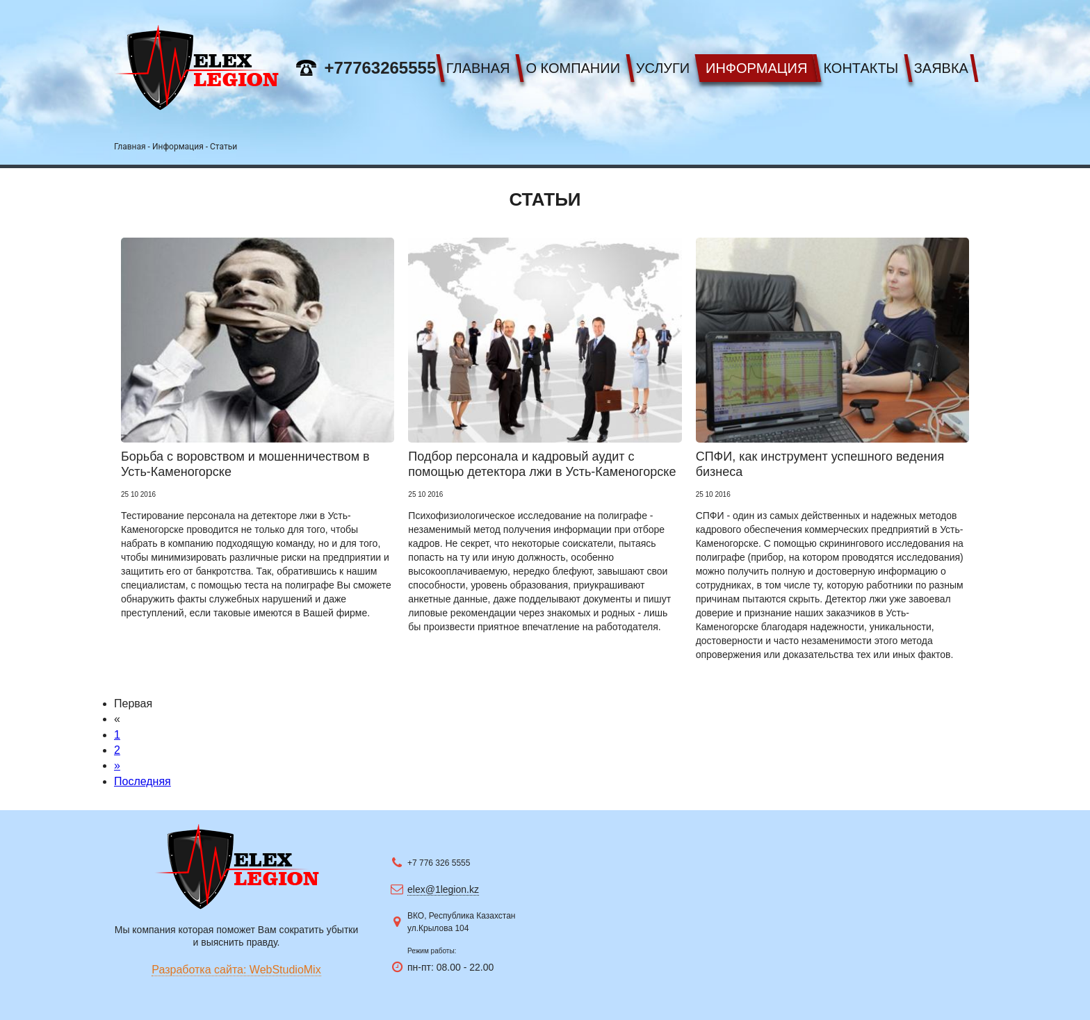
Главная (478, 68)
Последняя (142, 781)
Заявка (941, 68)
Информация (756, 68)
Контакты (860, 68)
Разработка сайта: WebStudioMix (236, 970)
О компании (573, 68)
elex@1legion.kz (443, 889)
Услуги (663, 68)
